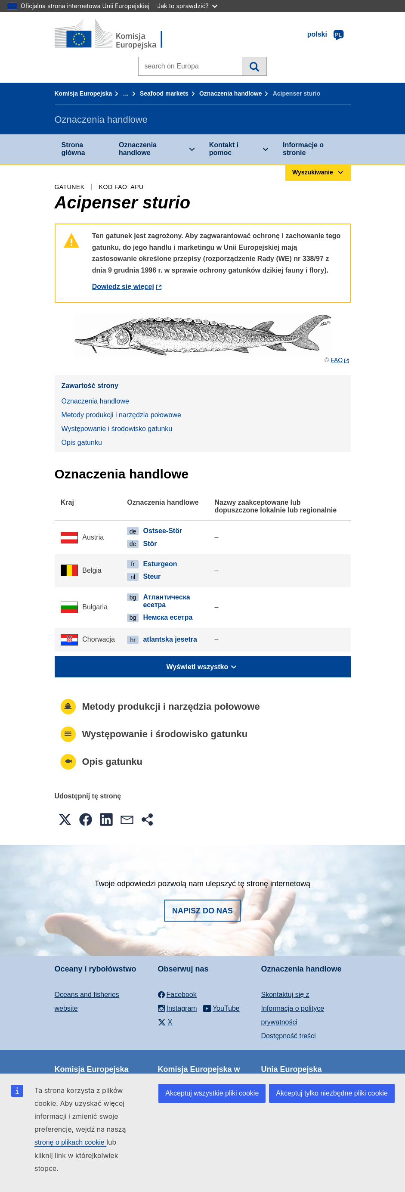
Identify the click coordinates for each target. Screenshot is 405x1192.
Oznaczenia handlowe (230, 93)
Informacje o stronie (303, 148)
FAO (337, 360)
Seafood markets (164, 93)
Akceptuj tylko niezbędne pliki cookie (332, 1093)
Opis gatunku (82, 442)
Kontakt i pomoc (223, 148)
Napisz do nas (202, 910)
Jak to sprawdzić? (187, 5)
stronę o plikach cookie (70, 1142)
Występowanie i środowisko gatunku (117, 428)
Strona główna (73, 148)
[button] (65, 819)
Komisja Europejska (83, 93)
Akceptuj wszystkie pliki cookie (212, 1093)
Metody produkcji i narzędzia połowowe (121, 415)
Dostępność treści (288, 1036)
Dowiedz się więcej (123, 286)
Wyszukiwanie (254, 66)
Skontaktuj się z (285, 994)
